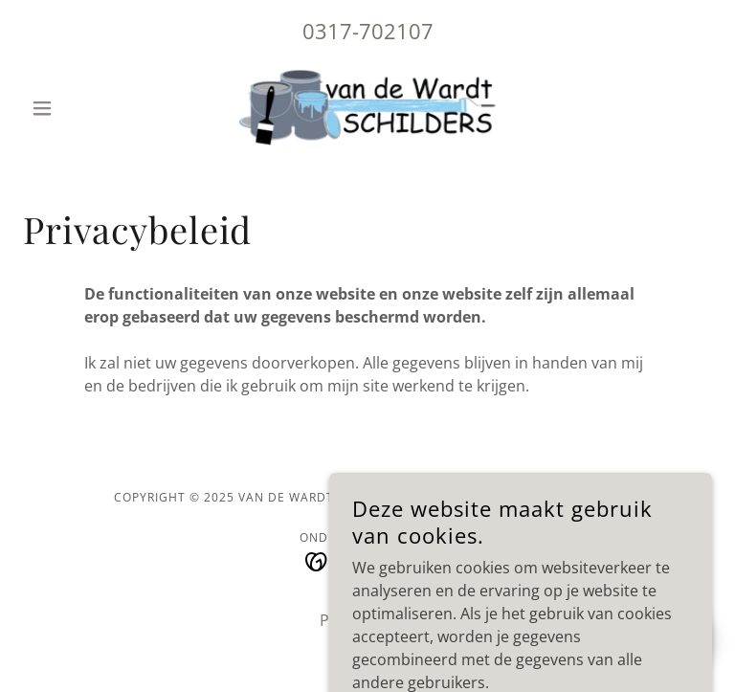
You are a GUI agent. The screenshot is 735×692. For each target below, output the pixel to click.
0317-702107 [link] (368, 30)
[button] (74, 108)
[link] (367, 108)
